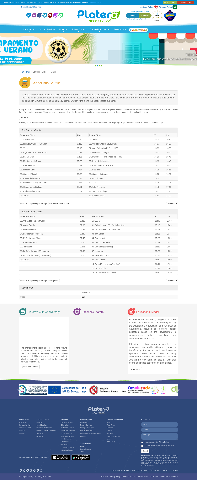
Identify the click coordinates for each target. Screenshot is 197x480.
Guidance (83, 436)
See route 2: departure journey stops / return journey (39, 281)
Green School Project (67, 436)
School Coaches (41, 425)
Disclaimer (104, 477)
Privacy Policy (115, 477)
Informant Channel (128, 477)
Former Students (85, 449)
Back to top (172, 204)
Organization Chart (25, 425)
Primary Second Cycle (87, 428)
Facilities (22, 430)
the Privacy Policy (162, 442)
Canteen (39, 422)
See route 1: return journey (59, 204)
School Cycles (79, 30)
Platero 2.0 (64, 444)
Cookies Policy (142, 477)
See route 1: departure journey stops (33, 204)
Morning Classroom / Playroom (46, 430)
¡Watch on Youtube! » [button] (30, 367)
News (108, 422)
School (166, 7)
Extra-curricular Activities (44, 428)
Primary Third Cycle (86, 430)
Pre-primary (84, 422)
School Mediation (66, 433)
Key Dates (110, 433)
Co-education (65, 442)
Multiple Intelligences (67, 428)
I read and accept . (155, 442)
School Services (47, 30)
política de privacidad (147, 465)
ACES (82, 452)
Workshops (39, 433)
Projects (63, 30)
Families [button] (145, 15)
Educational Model (25, 428)
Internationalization (67, 450)
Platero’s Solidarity (67, 422)
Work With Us (111, 442)
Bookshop (39, 436)
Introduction (29, 30)
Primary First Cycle (86, 425)
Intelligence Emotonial (68, 430)
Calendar (110, 430)
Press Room (110, 425)
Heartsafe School (146, 7)
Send (145, 451)
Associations (120, 30)
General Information (99, 30)
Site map (37, 7)
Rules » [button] (24, 117)
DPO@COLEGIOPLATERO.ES (151, 464)
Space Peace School (67, 447)
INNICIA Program (66, 439)
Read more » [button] (135, 369)
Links (108, 439)
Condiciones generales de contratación (163, 477)
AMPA (82, 446)
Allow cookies (169, 2)
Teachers (132, 15)
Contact (30, 7)
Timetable (110, 428)
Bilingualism (64, 425)
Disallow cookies (185, 2)
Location (21, 433)
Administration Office (113, 436)
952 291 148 (173, 470)
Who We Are (23, 422)
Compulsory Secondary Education (90, 433)
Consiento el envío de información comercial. (158, 446)
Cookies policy (95, 2)
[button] (14, 50)
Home (23, 7)
